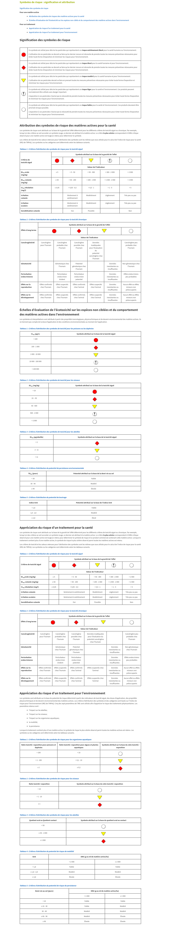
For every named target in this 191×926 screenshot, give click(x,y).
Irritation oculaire (24, 204)
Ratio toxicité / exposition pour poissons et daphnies (38, 746)
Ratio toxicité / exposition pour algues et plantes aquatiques (78, 746)
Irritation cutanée (24, 196)
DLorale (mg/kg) (28, 577)
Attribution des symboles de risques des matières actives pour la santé (56, 16)
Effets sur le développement (27, 296)
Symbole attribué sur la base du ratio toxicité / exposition (120, 746)
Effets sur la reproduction (26, 285)
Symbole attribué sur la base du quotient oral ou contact (103, 820)
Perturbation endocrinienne (27, 275)
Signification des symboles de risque (34, 8)
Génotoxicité (26, 263)
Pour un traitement (27, 24)
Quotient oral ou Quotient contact (43, 820)
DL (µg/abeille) (36, 437)
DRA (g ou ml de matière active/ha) (95, 856)
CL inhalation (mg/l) (27, 188)
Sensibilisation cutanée (30, 211)
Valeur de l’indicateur (96, 167)
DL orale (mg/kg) (25, 173)
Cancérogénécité (28, 242)
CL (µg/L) (35, 334)
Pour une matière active (29, 12)
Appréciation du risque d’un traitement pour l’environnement (53, 32)
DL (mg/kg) (34, 385)
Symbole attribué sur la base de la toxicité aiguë (96, 334)
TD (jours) (33, 473)
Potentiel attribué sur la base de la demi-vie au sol (93, 473)
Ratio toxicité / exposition (39, 784)
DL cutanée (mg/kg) (26, 181)
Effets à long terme (28, 230)
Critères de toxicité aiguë (26, 161)
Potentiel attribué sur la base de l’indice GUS (94, 502)
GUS (34, 856)
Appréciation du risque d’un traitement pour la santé (49, 28)
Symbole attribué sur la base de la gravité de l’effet (96, 154)
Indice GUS (33, 502)
